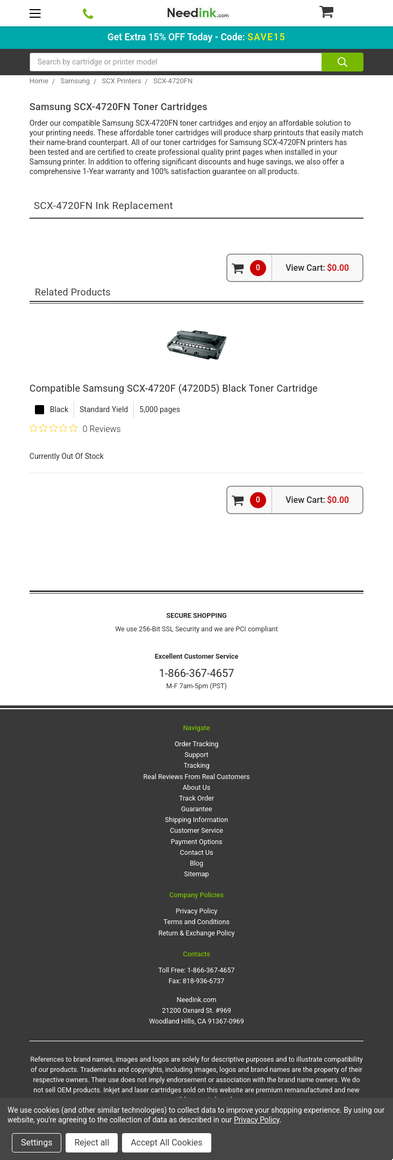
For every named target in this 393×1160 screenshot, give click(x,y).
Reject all (91, 1142)
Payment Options (196, 842)
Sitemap (196, 874)
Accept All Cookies (166, 1142)
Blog (196, 863)
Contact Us (196, 852)
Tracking (197, 765)
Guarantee (196, 809)
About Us (196, 787)
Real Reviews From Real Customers (197, 777)
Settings (36, 1142)
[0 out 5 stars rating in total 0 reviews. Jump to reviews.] (75, 429)
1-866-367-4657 (196, 673)
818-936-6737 (204, 981)
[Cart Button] (341, 11)
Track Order (196, 798)
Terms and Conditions (196, 922)
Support (196, 755)
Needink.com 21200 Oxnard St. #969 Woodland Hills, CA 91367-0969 (196, 1010)
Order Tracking (197, 744)
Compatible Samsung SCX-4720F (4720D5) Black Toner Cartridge (174, 388)
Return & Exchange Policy (196, 933)
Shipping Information (196, 820)
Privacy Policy (197, 911)
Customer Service (196, 830)
